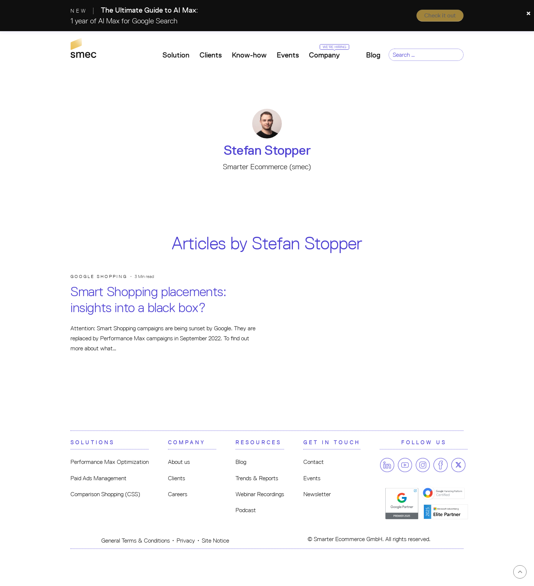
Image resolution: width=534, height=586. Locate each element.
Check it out (440, 15)
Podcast (245, 510)
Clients (211, 54)
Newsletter (317, 494)
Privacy (186, 540)
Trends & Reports (256, 478)
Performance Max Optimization (109, 461)
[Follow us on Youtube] (405, 465)
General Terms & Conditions (135, 540)
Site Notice (215, 540)
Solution (175, 54)
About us (179, 461)
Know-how (249, 54)
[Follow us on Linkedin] (387, 465)
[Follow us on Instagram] (423, 465)
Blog (373, 54)
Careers (177, 494)
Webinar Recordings (259, 494)
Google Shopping (98, 276)
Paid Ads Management (98, 478)
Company (327, 52)
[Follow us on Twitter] (458, 465)
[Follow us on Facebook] (441, 465)
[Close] (528, 13)
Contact (313, 461)
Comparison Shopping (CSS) (105, 494)
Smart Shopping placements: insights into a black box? (148, 299)
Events (288, 54)
